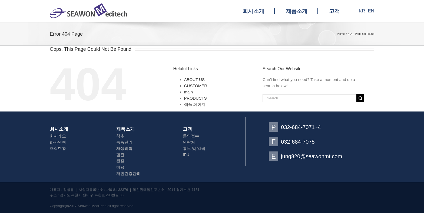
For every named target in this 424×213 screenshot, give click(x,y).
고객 (187, 129)
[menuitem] (259, 11)
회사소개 (59, 129)
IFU (186, 154)
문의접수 (191, 136)
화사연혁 (58, 142)
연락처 (189, 142)
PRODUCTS (195, 98)
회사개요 (58, 136)
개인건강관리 (128, 173)
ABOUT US (194, 79)
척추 (120, 136)
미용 (120, 167)
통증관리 (124, 142)
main (188, 92)
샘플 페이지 (195, 104)
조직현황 (58, 148)
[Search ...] (309, 98)
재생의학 (124, 148)
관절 (120, 160)
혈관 (120, 154)
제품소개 (125, 129)
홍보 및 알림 (194, 148)
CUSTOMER (195, 85)
